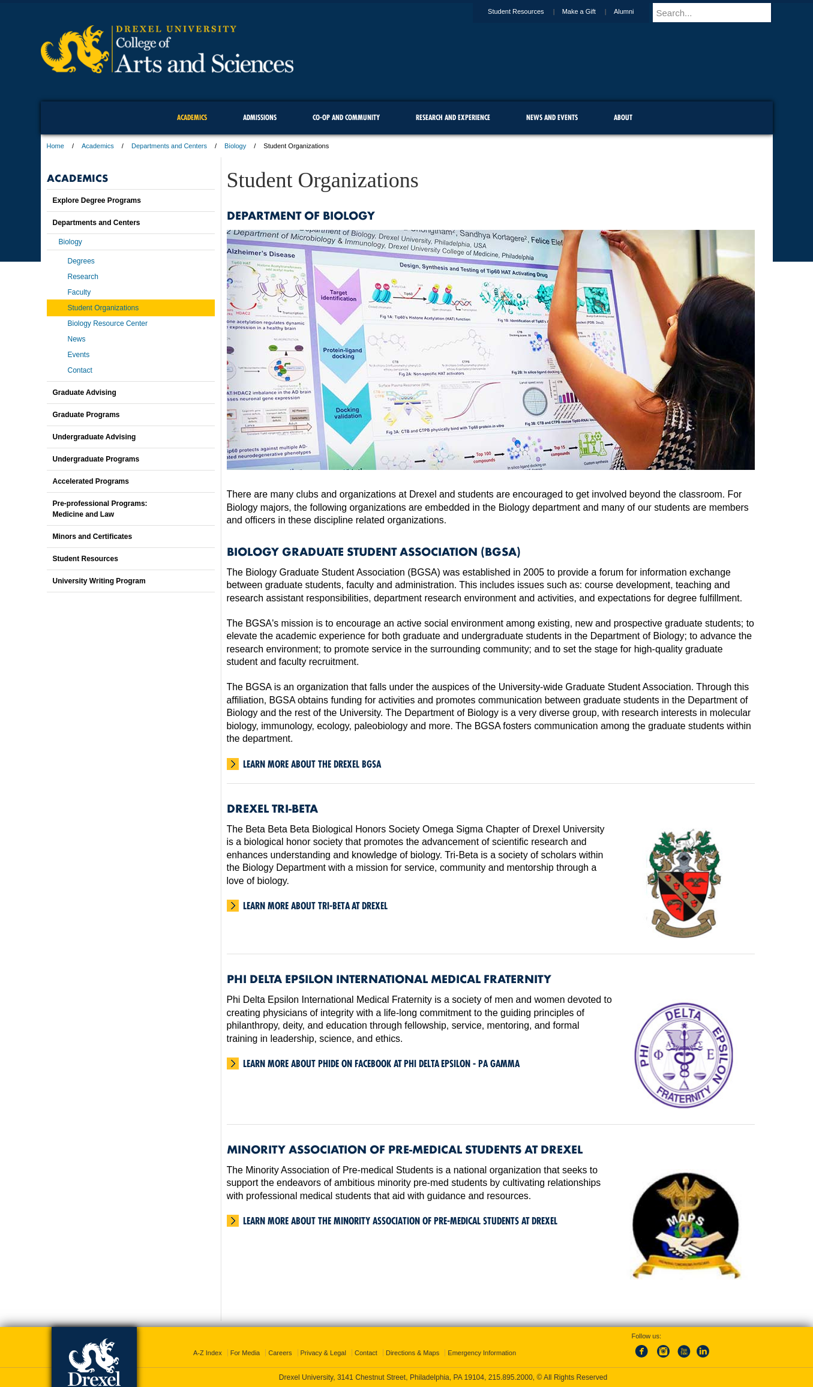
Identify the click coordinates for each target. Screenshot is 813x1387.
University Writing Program (99, 581)
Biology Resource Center (108, 323)
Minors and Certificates (93, 536)
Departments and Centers (169, 145)
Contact (80, 370)
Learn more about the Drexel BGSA (312, 764)
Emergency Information (482, 1352)
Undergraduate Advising (94, 437)
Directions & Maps (412, 1352)
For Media (245, 1352)
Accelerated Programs (91, 481)
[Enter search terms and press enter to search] (718, 12)
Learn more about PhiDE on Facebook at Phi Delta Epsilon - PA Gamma (381, 1064)
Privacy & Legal (323, 1352)
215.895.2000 (510, 1377)
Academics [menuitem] (192, 117)
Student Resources (527, 11)
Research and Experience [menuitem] (453, 117)
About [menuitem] (623, 117)
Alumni (635, 11)
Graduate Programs (86, 415)
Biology (235, 145)
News (77, 339)
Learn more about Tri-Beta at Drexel (315, 906)
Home (55, 145)
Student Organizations (103, 308)
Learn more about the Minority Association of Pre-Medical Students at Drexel (400, 1221)
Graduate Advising (84, 392)
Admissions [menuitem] (260, 117)
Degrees (81, 261)
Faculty (79, 292)
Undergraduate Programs (96, 459)
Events (79, 355)
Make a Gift (590, 11)
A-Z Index (207, 1352)
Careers (280, 1352)
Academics (98, 145)
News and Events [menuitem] (552, 117)
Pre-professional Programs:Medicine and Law (100, 509)
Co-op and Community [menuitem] (346, 117)
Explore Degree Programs (97, 200)
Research (83, 276)
